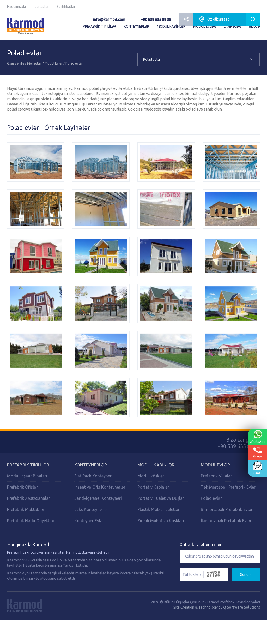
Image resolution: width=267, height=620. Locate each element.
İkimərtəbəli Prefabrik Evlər (226, 520)
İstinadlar (41, 6)
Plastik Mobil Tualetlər (158, 509)
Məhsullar (34, 63)
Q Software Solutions (241, 607)
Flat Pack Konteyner (93, 476)
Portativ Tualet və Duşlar (160, 498)
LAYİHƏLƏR (232, 26)
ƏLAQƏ (254, 26)
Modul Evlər (54, 63)
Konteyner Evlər (89, 520)
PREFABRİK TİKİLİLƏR (99, 26)
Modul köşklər (150, 476)
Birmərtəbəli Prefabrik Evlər (227, 509)
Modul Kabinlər (155, 464)
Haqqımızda (16, 6)
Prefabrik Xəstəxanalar (28, 498)
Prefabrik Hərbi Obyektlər (30, 520)
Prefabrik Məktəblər (25, 509)
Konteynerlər (90, 464)
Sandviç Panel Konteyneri (98, 498)
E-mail (257, 468)
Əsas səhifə (15, 63)
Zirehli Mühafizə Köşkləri (160, 520)
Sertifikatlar (66, 6)
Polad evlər (211, 498)
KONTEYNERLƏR (136, 26)
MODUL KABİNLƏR (171, 26)
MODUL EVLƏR (204, 26)
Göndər (246, 574)
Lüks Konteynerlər (91, 509)
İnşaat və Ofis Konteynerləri (100, 487)
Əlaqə (257, 452)
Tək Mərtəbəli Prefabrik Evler (228, 487)
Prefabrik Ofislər (22, 487)
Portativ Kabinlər (153, 487)
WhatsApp (258, 436)
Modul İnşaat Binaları (27, 476)
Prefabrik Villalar (216, 476)
